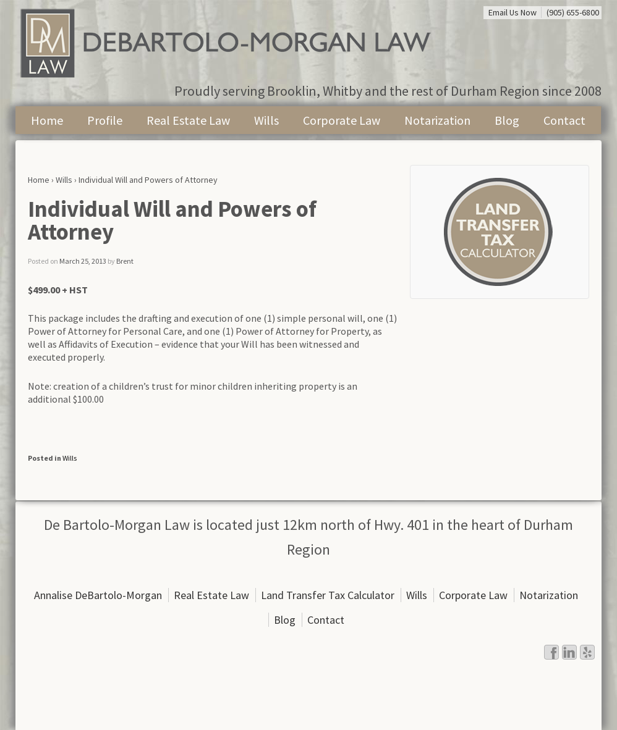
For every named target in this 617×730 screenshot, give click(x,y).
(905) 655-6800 (573, 12)
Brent (125, 261)
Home (47, 120)
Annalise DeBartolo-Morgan (98, 595)
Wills (266, 120)
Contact (564, 120)
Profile (104, 120)
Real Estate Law (188, 120)
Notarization (437, 120)
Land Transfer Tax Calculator (327, 595)
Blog (507, 120)
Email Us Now (512, 12)
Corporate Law (341, 120)
